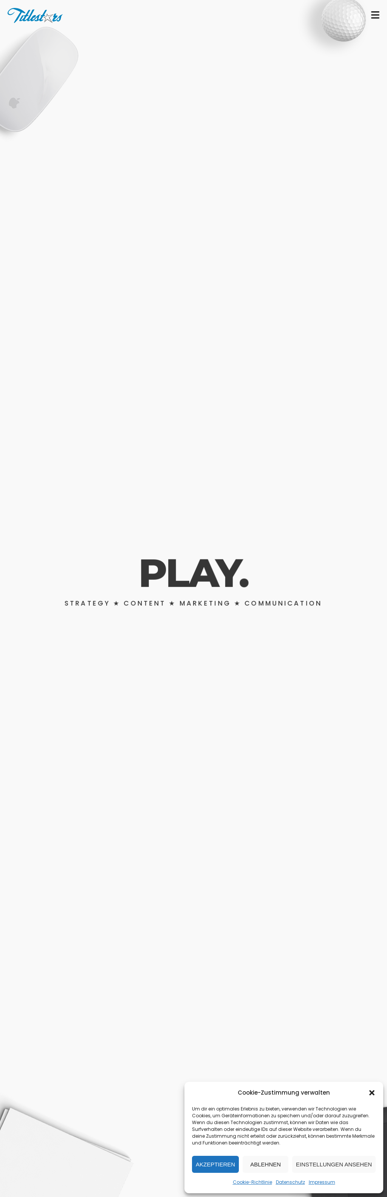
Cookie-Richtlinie (252, 1182)
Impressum (322, 1182)
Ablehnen (265, 1164)
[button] (372, 1093)
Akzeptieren (215, 1164)
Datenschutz (290, 1182)
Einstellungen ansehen (334, 1164)
